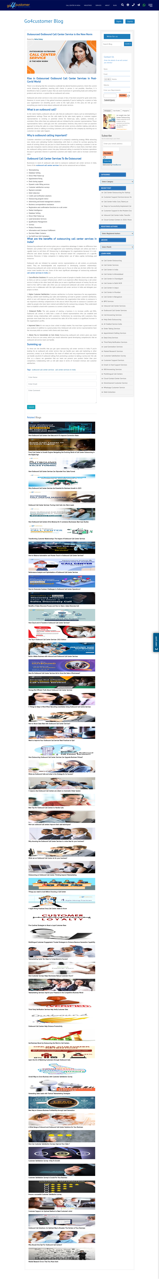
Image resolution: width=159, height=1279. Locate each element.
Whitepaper (107, 110)
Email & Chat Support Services (115, 365)
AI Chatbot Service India (113, 324)
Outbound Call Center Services (115, 310)
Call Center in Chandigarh (113, 279)
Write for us (112, 36)
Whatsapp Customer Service (114, 388)
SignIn (118, 21)
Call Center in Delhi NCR (113, 283)
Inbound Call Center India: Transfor (117, 215)
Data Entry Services (111, 338)
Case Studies (116, 110)
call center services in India (37, 273)
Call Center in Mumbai (112, 292)
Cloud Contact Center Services (115, 379)
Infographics (125, 110)
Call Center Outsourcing (113, 261)
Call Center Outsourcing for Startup (117, 193)
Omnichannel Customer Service (115, 383)
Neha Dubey (38, 39)
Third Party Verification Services (115, 342)
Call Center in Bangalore (113, 297)
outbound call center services (47, 165)
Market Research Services (113, 351)
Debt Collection (109, 392)
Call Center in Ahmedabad (113, 274)
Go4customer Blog (43, 21)
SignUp (130, 21)
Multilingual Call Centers (113, 374)
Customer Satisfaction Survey (115, 356)
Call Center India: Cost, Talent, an (116, 202)
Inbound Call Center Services (115, 306)
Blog (115, 6)
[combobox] (107, 79)
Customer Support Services (114, 360)
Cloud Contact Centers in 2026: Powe (118, 220)
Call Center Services (111, 265)
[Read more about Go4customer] (18, 6)
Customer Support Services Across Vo (118, 197)
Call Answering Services (113, 315)
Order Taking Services (112, 329)
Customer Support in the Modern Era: (118, 211)
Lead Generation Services (113, 347)
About (107, 6)
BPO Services (109, 301)
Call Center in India (73, 6)
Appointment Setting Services (115, 333)
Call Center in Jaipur (111, 288)
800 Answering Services (113, 369)
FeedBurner (117, 165)
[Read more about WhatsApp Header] (144, 6)
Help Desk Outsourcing (112, 320)
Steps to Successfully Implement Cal (117, 206)
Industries (88, 6)
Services (98, 6)
